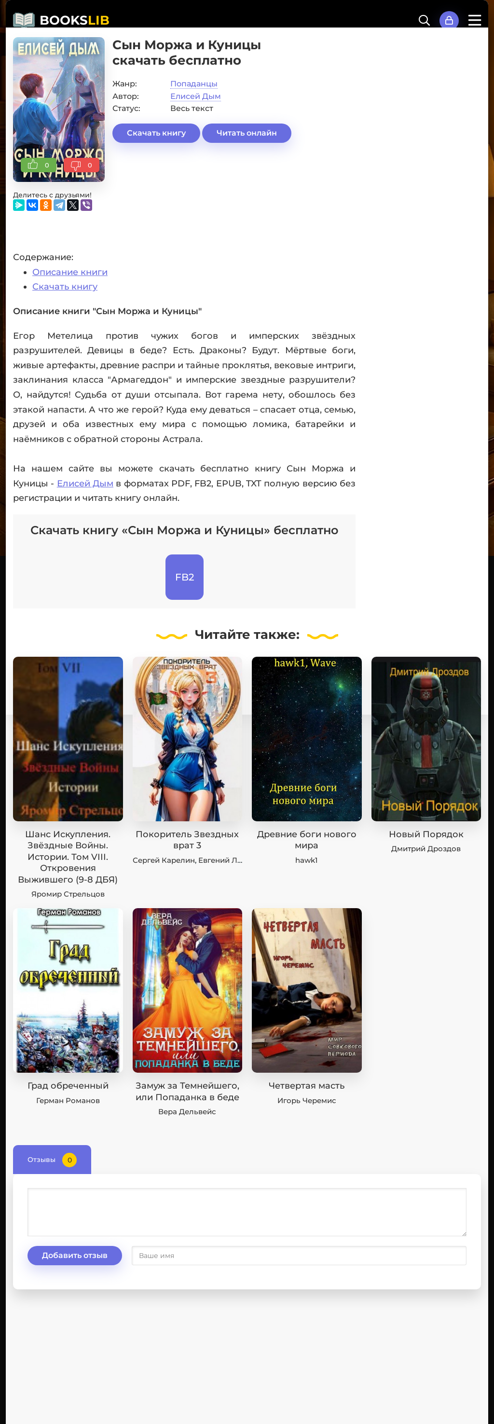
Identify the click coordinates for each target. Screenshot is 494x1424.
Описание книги (70, 272)
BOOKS (75, 20)
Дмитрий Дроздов (426, 848)
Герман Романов (68, 1100)
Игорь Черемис (306, 1100)
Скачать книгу (156, 133)
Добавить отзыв (75, 1255)
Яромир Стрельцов (68, 894)
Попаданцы (194, 83)
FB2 (184, 577)
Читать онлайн (247, 133)
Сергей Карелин (164, 860)
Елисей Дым (195, 96)
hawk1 (306, 860)
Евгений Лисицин (232, 860)
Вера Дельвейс (187, 1111)
